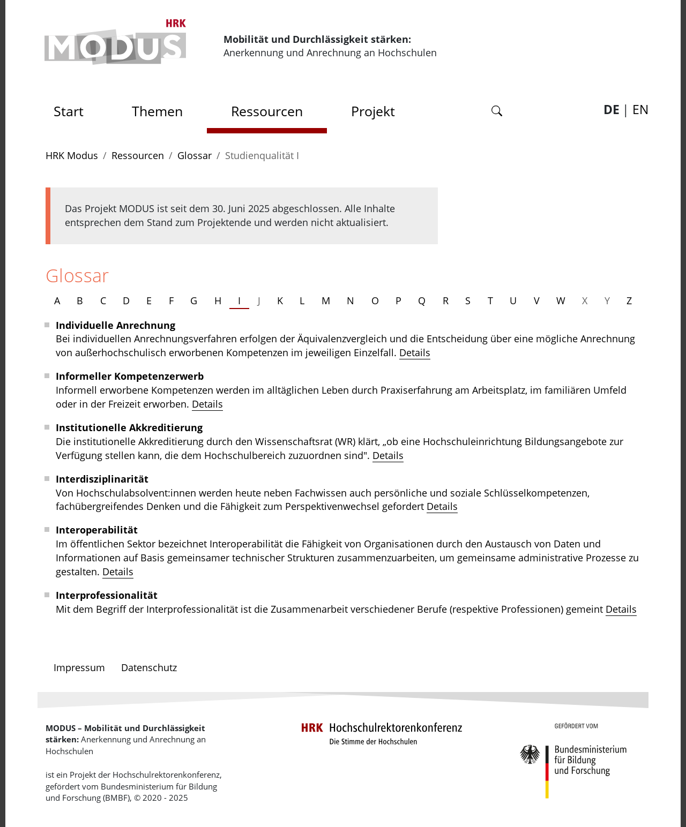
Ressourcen (267, 111)
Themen (157, 111)
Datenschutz (149, 667)
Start (72, 108)
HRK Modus (72, 155)
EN (640, 109)
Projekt (373, 111)
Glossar (194, 155)
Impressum (79, 667)
